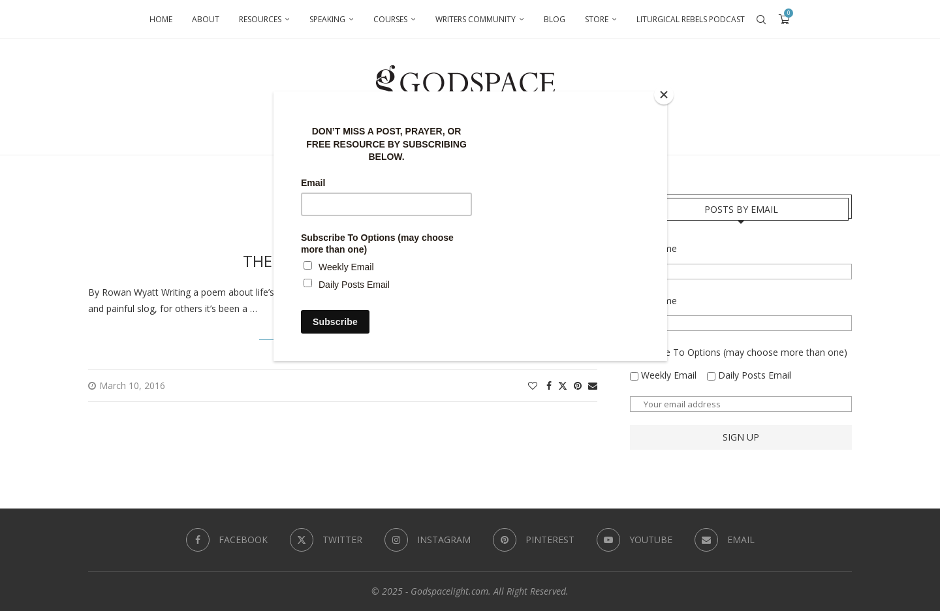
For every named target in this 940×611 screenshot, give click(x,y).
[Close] (664, 94)
